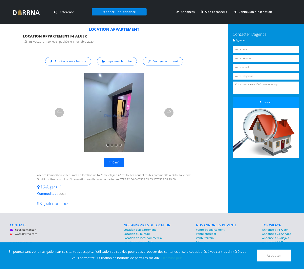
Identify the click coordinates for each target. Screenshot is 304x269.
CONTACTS (18, 225)
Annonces (185, 12)
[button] (59, 112)
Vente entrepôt (206, 234)
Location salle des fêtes (139, 242)
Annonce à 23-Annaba (276, 234)
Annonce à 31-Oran (275, 242)
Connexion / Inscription (253, 12)
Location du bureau (137, 234)
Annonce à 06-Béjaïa (275, 238)
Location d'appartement (140, 230)
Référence (64, 12)
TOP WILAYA (271, 225)
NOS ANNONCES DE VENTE (216, 225)
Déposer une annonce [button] (119, 12)
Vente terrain (205, 238)
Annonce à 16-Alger (275, 230)
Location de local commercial (143, 238)
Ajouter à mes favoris (68, 61)
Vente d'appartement (210, 230)
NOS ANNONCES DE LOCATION (147, 225)
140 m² (114, 162)
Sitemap (201, 242)
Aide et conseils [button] (214, 12)
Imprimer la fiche (117, 61)
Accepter (274, 255)
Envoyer (266, 102)
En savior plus (171, 258)
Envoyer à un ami (163, 61)
